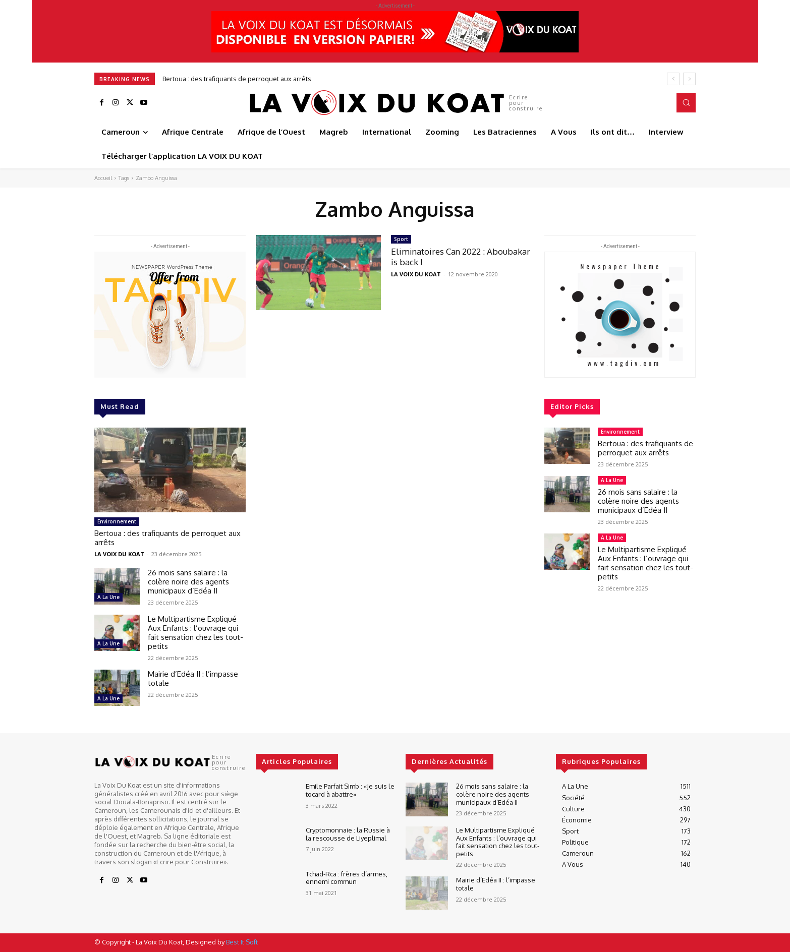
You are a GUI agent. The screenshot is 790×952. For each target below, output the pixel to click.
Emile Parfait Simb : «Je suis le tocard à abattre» (350, 790)
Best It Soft (242, 942)
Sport (401, 239)
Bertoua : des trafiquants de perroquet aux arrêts (236, 79)
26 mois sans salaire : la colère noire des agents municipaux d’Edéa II (188, 582)
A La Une (108, 597)
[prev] (673, 79)
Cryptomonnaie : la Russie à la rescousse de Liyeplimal (348, 834)
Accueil (103, 178)
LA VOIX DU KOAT (119, 554)
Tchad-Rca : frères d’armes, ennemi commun (346, 878)
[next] (689, 79)
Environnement (116, 521)
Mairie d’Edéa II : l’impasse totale (193, 678)
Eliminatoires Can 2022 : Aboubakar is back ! (460, 256)
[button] (686, 102)
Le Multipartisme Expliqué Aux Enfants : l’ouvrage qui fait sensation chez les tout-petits (195, 632)
